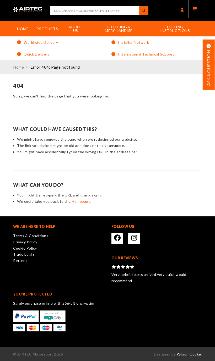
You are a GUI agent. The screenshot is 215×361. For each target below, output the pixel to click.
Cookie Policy (25, 248)
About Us (75, 29)
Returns (20, 260)
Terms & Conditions (30, 235)
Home (23, 28)
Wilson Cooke (189, 354)
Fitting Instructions (175, 29)
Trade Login (23, 254)
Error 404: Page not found (55, 67)
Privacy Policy (25, 242)
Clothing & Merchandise (119, 29)
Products (47, 28)
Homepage (81, 201)
